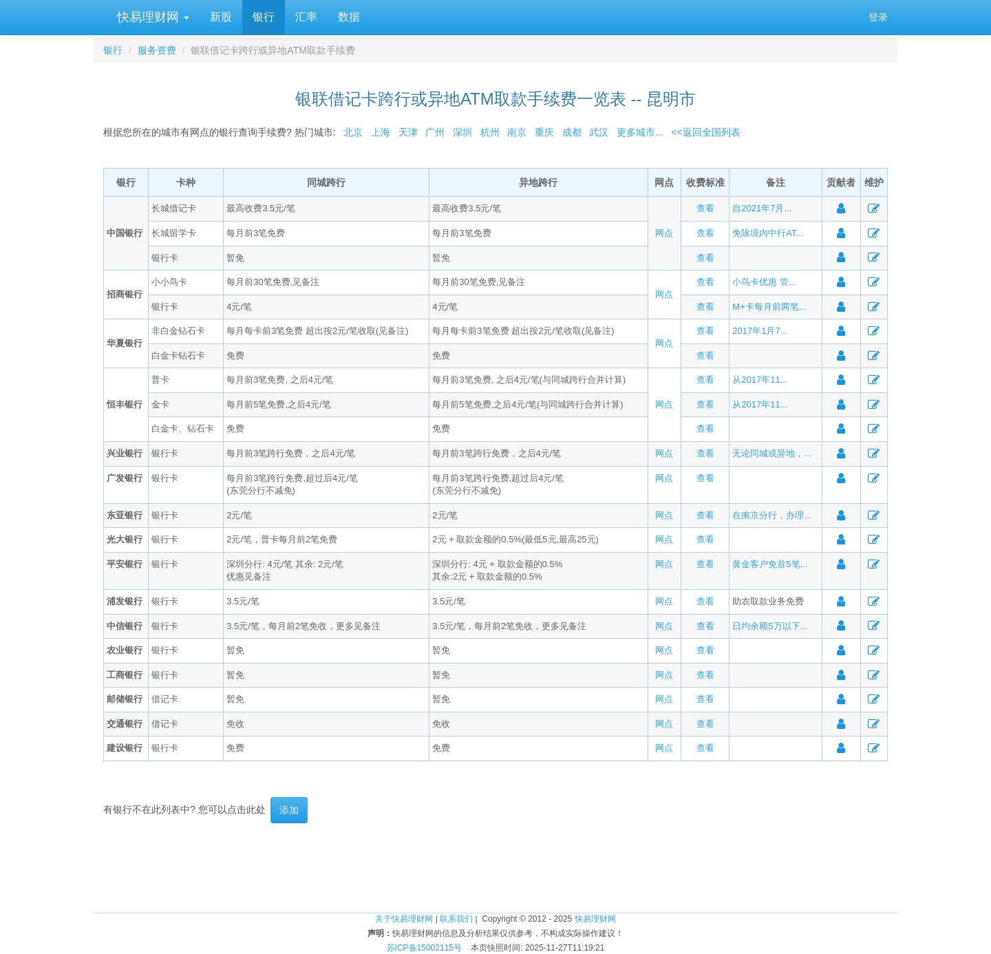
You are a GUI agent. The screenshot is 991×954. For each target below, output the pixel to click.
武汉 (598, 132)
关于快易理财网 (404, 919)
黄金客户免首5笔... (769, 564)
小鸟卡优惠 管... (764, 282)
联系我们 (456, 919)
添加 (289, 810)
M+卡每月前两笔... (769, 306)
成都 (572, 132)
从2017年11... (759, 379)
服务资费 (157, 50)
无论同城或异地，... (771, 453)
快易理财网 (151, 17)
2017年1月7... (759, 331)
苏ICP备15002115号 (424, 948)
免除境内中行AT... (767, 233)
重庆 (544, 132)
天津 (408, 132)
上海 (380, 132)
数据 (349, 17)
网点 (664, 233)
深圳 (462, 132)
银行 (264, 17)
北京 (353, 132)
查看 (705, 208)
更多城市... (637, 132)
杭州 (490, 132)
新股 (221, 17)
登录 (878, 17)
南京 (516, 132)
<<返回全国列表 (705, 132)
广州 (435, 132)
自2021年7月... (761, 208)
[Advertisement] (495, 868)
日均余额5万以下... (769, 626)
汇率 (306, 17)
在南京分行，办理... (771, 515)
